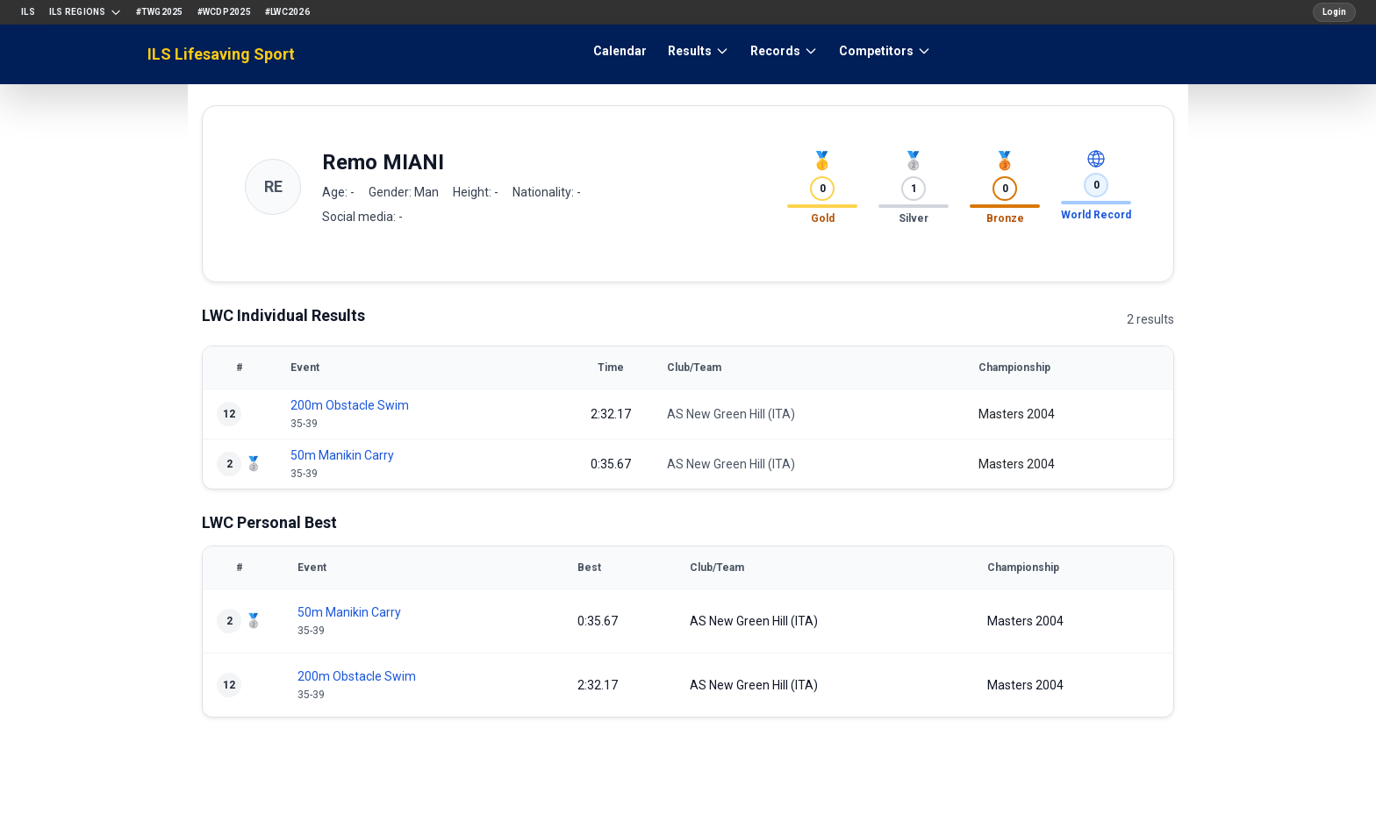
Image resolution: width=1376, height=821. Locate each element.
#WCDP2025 (224, 12)
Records (784, 51)
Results (698, 51)
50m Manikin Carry (342, 455)
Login (1334, 12)
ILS (28, 12)
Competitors (885, 51)
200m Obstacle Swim (349, 405)
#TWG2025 (159, 12)
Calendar (620, 51)
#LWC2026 (287, 12)
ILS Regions (85, 12)
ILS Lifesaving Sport (221, 54)
